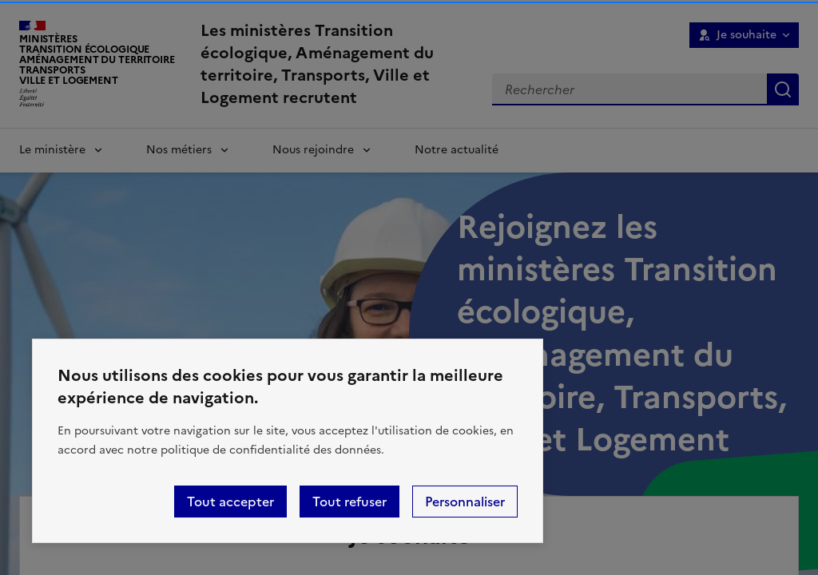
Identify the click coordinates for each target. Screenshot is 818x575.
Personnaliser (465, 501)
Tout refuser (349, 501)
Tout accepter (230, 501)
